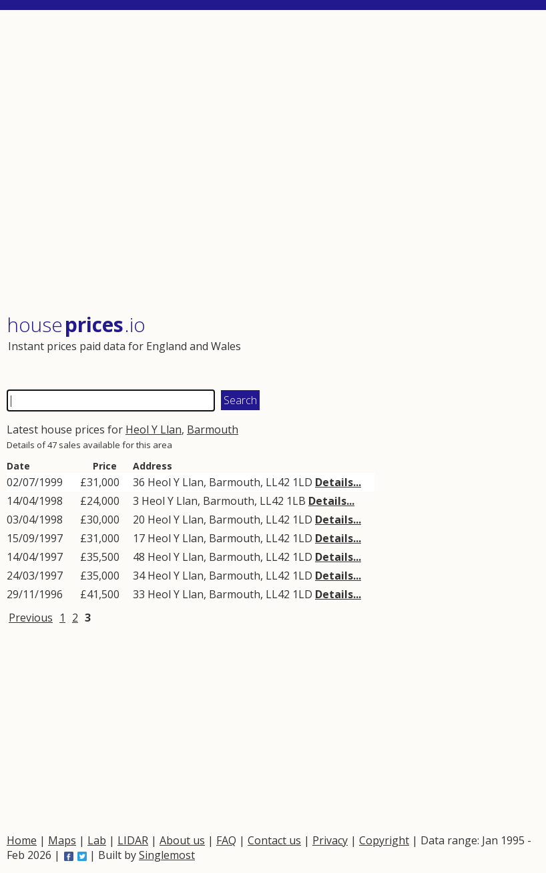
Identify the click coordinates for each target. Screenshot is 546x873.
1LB (296, 501)
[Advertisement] (272, 163)
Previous (31, 617)
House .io (76, 324)
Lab (96, 840)
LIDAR (132, 840)
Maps (62, 840)
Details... (338, 482)
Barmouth (212, 429)
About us (182, 840)
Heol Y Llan (153, 429)
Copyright (384, 840)
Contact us (274, 840)
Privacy (330, 840)
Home (22, 840)
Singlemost (167, 855)
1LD (302, 482)
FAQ (226, 840)
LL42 (278, 482)
